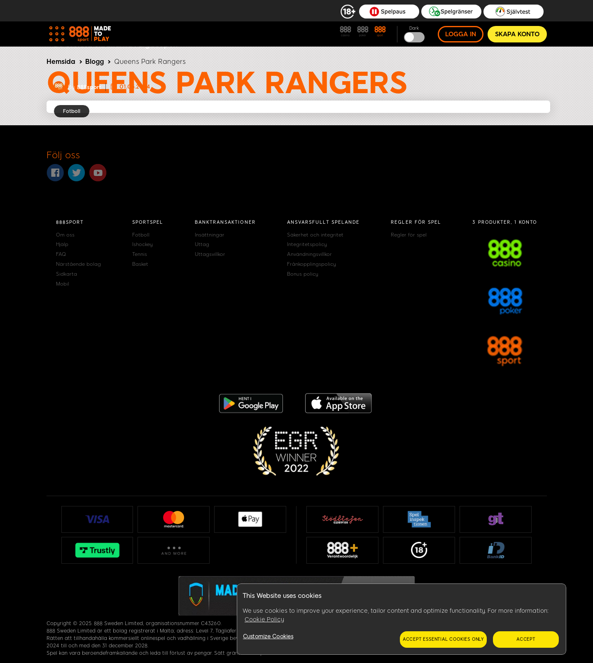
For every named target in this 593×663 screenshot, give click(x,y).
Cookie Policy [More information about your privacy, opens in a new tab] (264, 619)
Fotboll (71, 111)
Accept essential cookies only (443, 639)
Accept (525, 639)
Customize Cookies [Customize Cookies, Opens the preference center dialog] (268, 636)
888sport (89, 87)
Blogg (94, 62)
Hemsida (61, 62)
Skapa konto (517, 34)
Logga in (460, 34)
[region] (401, 619)
